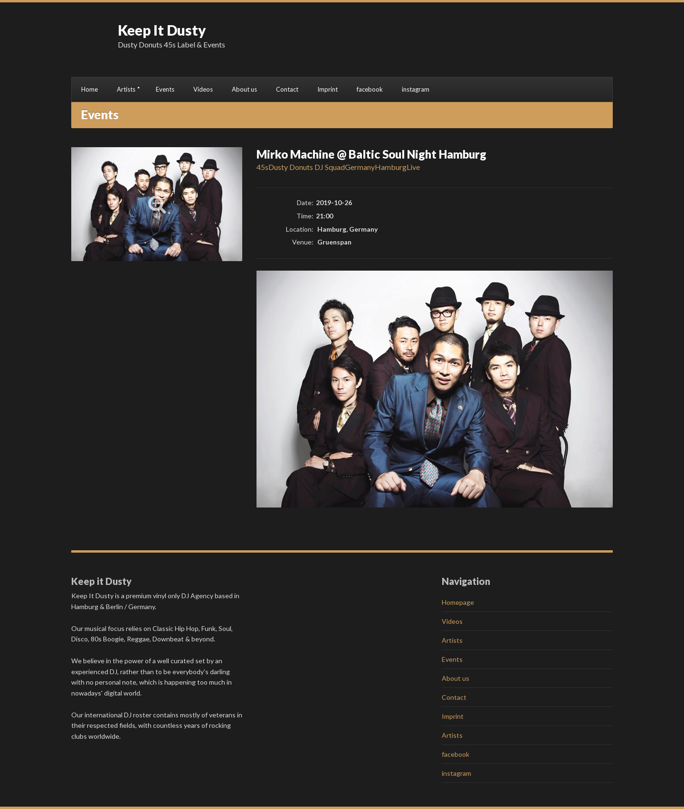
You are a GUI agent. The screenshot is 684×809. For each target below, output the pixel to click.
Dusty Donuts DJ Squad (306, 166)
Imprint (327, 89)
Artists (126, 89)
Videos (203, 89)
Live (413, 166)
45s (262, 166)
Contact (287, 89)
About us (244, 89)
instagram (415, 89)
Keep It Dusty (162, 29)
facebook (370, 89)
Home (89, 89)
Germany (360, 166)
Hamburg (391, 166)
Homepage (458, 602)
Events (165, 89)
